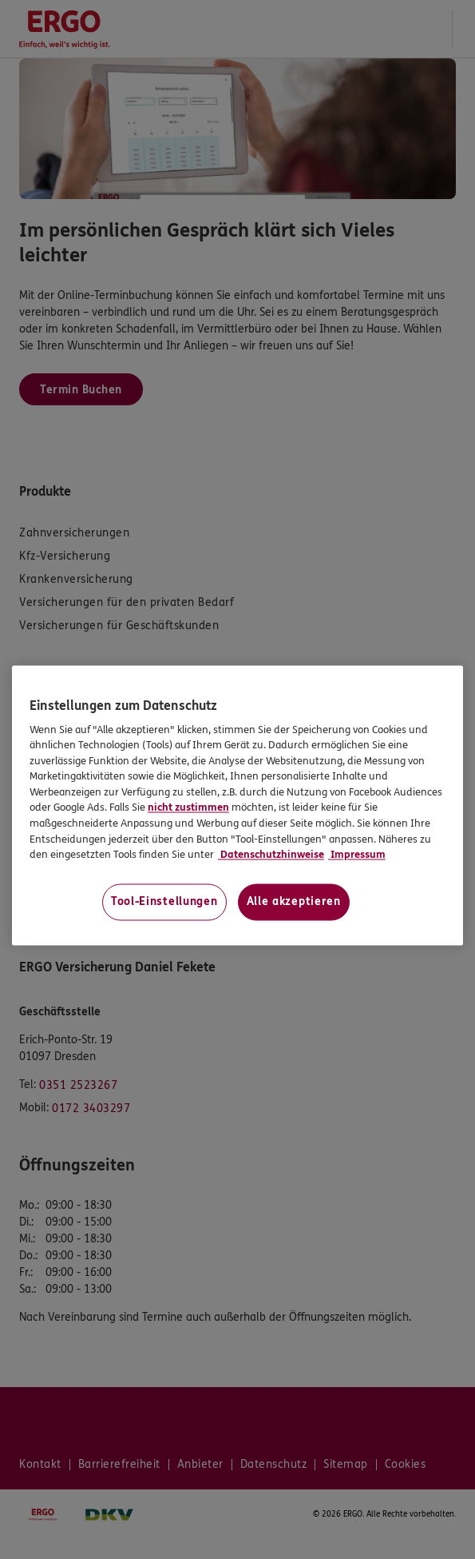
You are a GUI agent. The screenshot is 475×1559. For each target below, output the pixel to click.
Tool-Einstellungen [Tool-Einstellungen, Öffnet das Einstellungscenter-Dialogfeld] (164, 901)
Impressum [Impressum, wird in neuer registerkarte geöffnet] (357, 855)
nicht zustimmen (188, 808)
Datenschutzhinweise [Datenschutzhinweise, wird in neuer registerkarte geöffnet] (271, 855)
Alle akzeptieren (294, 901)
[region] (237, 805)
